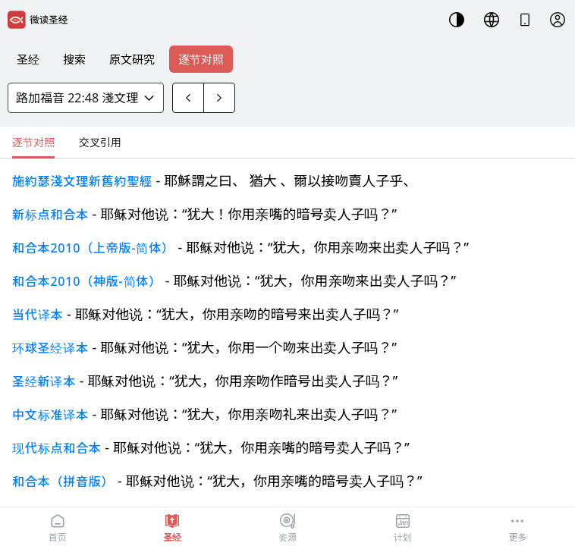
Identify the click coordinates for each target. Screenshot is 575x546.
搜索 (74, 59)
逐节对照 (201, 59)
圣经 (28, 59)
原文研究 (132, 59)
